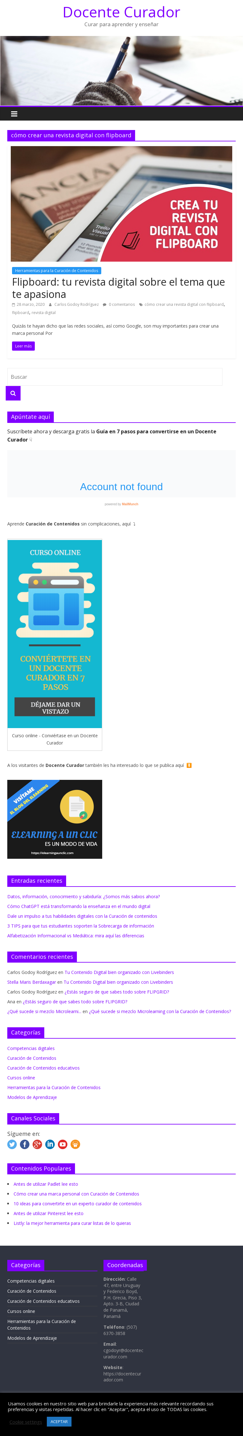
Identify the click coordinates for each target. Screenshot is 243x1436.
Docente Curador (121, 11)
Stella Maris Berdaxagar (31, 982)
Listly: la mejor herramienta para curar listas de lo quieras (72, 1223)
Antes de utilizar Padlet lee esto (46, 1184)
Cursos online (21, 1078)
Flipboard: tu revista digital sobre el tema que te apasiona (118, 287)
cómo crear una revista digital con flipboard (184, 304)
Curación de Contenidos (31, 1058)
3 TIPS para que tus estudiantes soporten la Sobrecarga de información (80, 926)
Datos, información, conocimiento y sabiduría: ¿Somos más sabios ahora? (83, 896)
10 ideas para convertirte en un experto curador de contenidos (78, 1204)
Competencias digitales (31, 1048)
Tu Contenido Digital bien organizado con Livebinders (119, 972)
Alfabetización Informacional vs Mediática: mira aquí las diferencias (75, 936)
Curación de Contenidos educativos (43, 1068)
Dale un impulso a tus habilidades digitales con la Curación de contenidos (82, 916)
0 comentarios (119, 304)
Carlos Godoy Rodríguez (77, 304)
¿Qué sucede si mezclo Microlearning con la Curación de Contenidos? (160, 1011)
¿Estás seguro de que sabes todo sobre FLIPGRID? (117, 992)
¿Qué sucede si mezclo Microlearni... (44, 1011)
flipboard (20, 312)
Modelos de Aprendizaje (32, 1097)
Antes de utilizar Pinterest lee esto (49, 1213)
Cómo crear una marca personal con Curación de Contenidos (76, 1194)
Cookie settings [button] (25, 1422)
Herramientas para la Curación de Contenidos (56, 270)
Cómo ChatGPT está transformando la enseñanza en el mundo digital (78, 906)
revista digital (44, 312)
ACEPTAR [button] (59, 1421)
